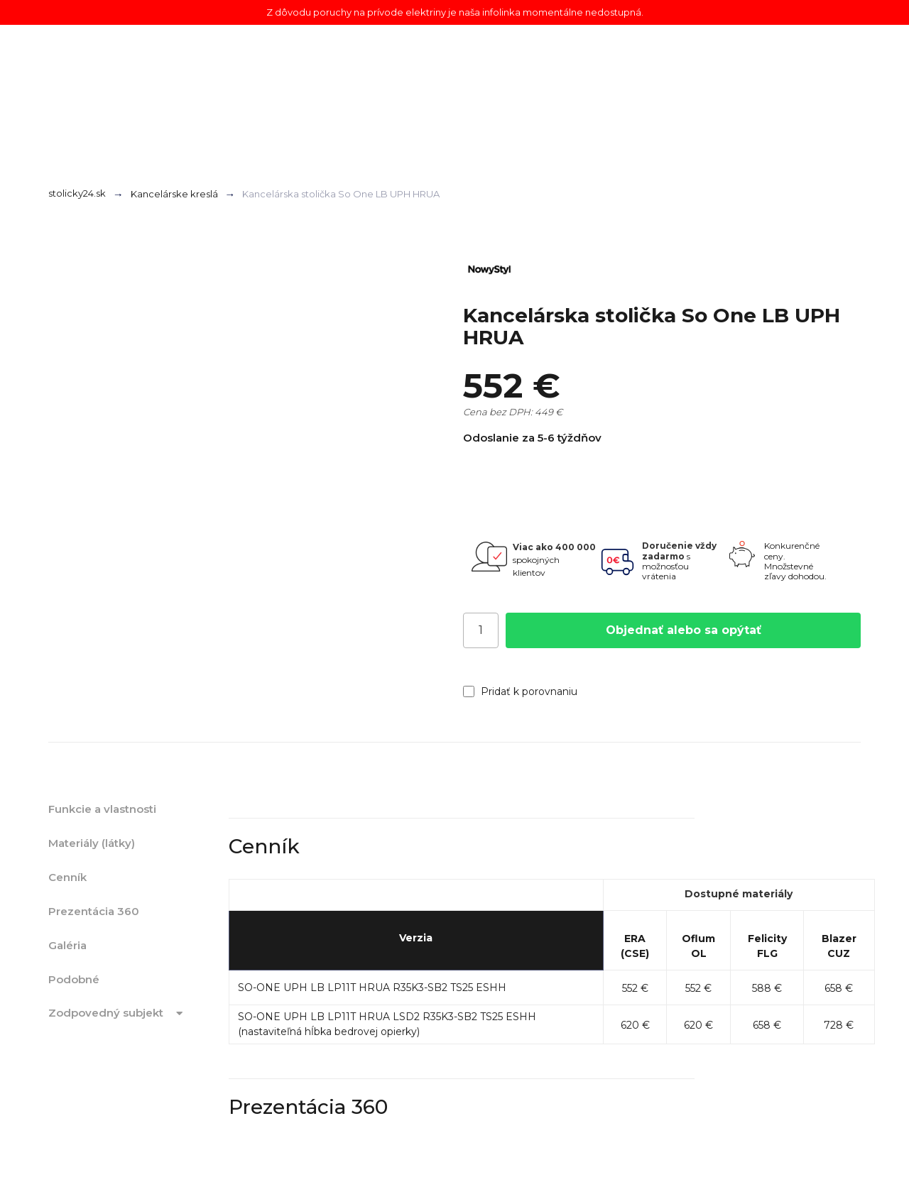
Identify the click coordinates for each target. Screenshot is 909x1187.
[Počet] (481, 630)
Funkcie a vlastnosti (102, 809)
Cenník (67, 877)
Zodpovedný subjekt (117, 1013)
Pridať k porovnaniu (520, 691)
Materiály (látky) (91, 843)
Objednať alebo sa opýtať (683, 630)
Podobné (73, 979)
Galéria (67, 945)
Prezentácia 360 (93, 911)
